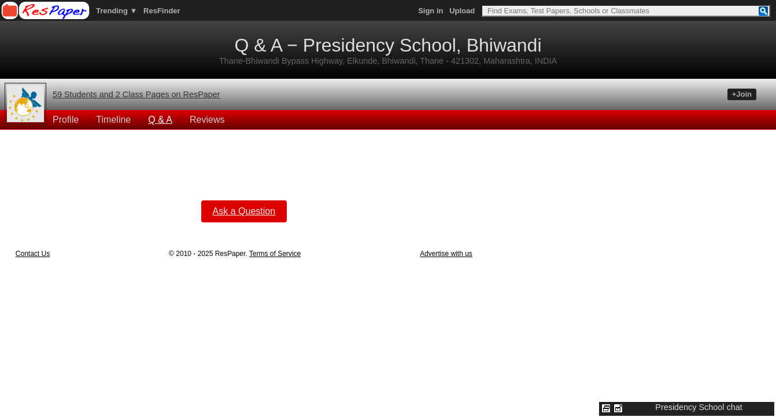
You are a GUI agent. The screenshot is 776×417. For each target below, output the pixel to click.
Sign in (430, 10)
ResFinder (161, 10)
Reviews (207, 120)
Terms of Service (275, 254)
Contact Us (33, 254)
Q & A (160, 120)
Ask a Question (244, 211)
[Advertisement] (244, 156)
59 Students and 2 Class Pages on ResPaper (136, 94)
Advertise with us (446, 254)
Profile (66, 120)
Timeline (113, 120)
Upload (462, 10)
